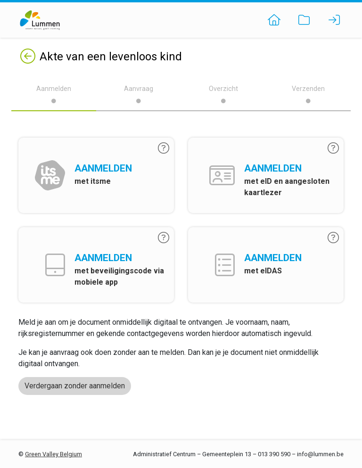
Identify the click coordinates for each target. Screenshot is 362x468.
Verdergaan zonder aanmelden (75, 385)
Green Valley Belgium (53, 454)
